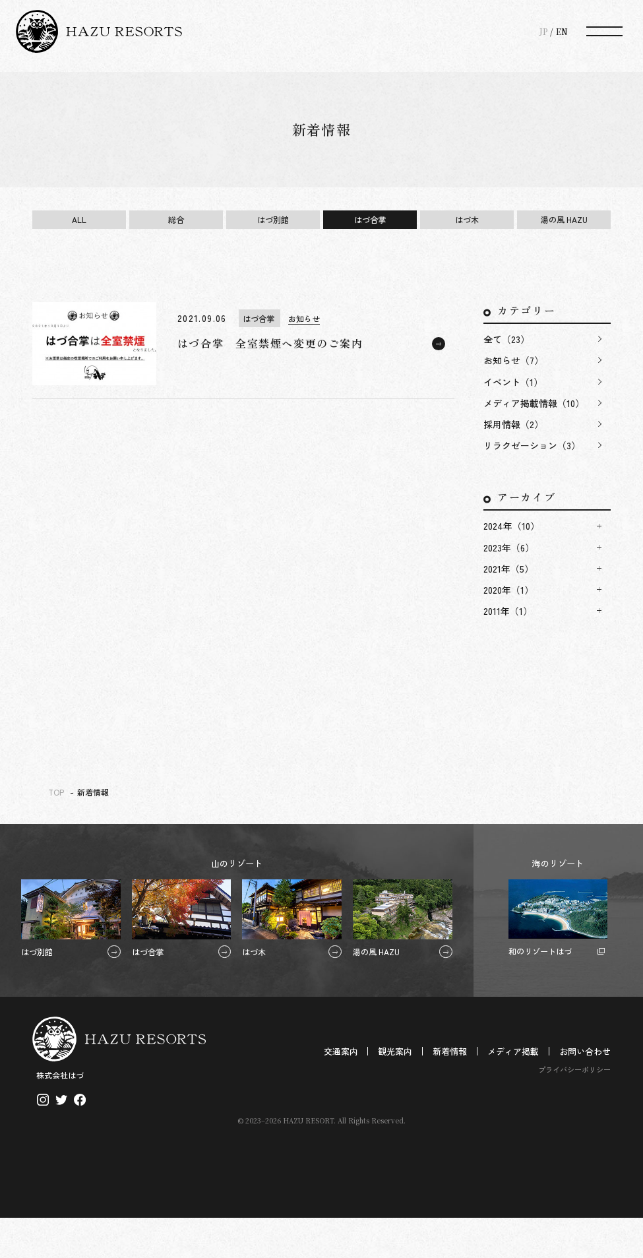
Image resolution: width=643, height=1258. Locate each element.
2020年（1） (508, 589)
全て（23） (506, 339)
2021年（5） (508, 568)
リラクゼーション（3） (531, 445)
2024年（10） (511, 525)
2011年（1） (507, 610)
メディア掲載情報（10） (533, 403)
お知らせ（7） (513, 360)
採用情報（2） (513, 424)
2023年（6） (508, 547)
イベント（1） (513, 382)
